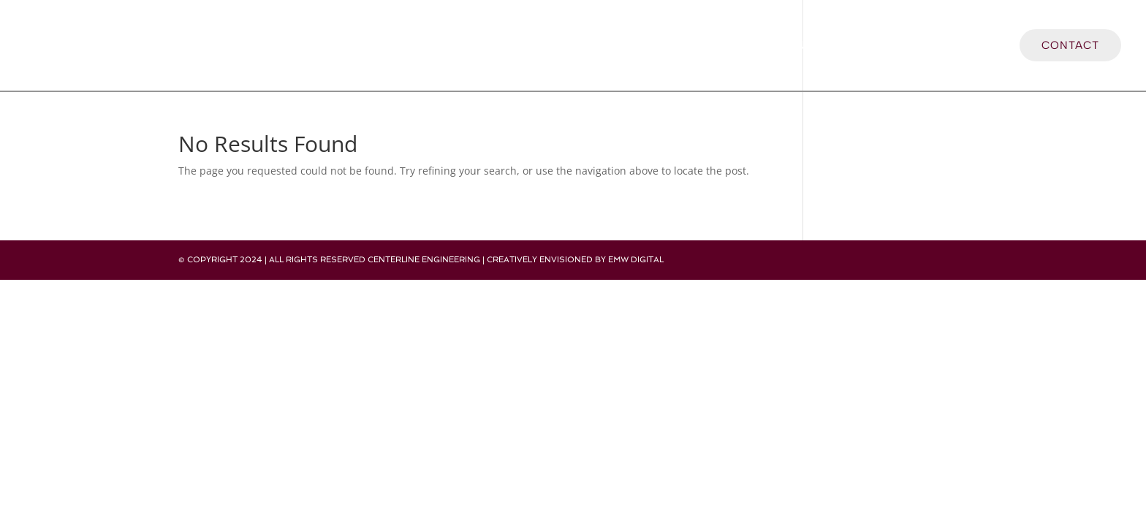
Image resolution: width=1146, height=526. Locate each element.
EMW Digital (636, 259)
